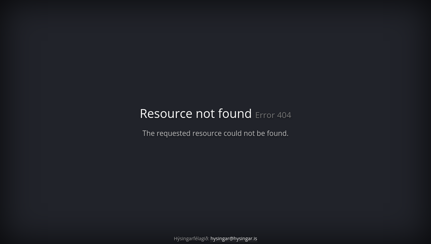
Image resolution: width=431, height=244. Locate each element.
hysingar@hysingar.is (233, 238)
